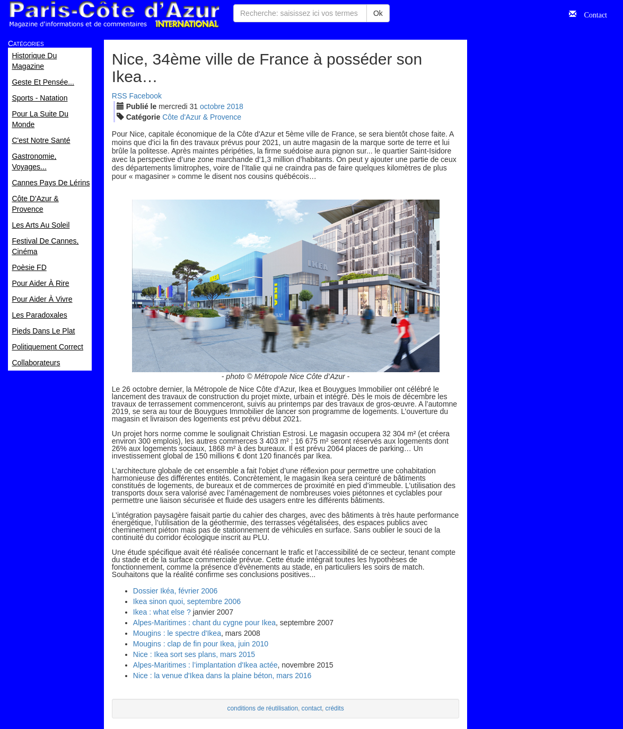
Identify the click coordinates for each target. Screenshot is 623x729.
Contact (591, 14)
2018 (235, 106)
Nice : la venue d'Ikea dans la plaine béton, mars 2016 (222, 675)
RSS (119, 96)
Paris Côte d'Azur (114, 14)
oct (212, 106)
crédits (335, 708)
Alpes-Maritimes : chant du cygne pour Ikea (204, 622)
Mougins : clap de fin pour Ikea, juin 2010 (200, 644)
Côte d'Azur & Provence (201, 117)
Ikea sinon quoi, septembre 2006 (187, 601)
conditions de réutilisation (262, 708)
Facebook (145, 96)
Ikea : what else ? (162, 612)
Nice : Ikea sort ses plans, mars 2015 (194, 654)
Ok (378, 13)
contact (312, 708)
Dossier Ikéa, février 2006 (175, 591)
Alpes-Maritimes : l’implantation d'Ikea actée (205, 665)
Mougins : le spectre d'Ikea (177, 633)
